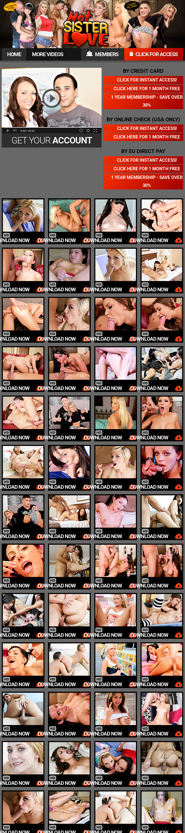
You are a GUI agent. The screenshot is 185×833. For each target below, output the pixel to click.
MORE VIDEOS (47, 54)
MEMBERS (102, 54)
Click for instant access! (147, 80)
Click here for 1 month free (146, 88)
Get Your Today (51, 141)
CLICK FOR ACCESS (154, 54)
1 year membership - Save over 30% (147, 101)
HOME (14, 54)
